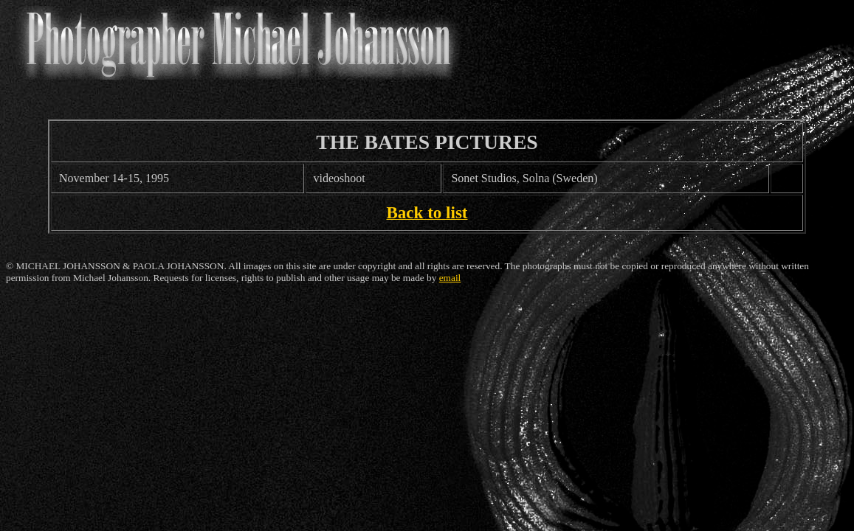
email (450, 277)
